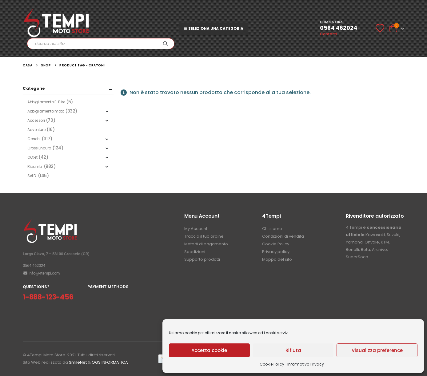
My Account (195, 229)
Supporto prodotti (202, 259)
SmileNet (78, 362)
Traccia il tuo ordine (204, 236)
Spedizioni (194, 252)
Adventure (36, 129)
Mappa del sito (277, 259)
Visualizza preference (377, 350)
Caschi (33, 138)
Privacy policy (275, 252)
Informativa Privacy (305, 364)
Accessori (36, 120)
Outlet (32, 157)
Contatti (328, 34)
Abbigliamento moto (45, 111)
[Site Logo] (56, 23)
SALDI (32, 175)
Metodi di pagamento (206, 244)
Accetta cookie (209, 350)
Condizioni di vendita (283, 236)
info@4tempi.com (41, 273)
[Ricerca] (165, 43)
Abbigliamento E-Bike (46, 102)
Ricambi (34, 166)
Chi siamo (272, 229)
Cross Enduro (39, 148)
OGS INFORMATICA (110, 362)
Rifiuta (293, 350)
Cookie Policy (272, 364)
